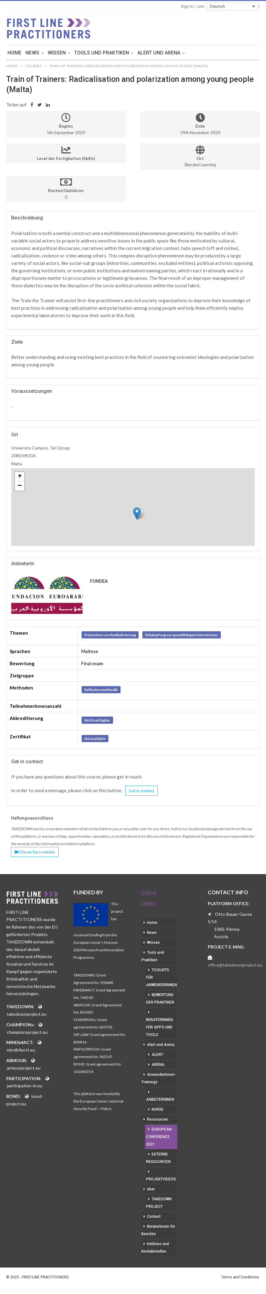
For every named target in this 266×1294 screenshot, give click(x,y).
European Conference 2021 (159, 1136)
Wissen (82, 53)
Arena (158, 1064)
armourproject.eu (23, 1067)
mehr (221, 53)
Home (40, 53)
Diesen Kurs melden (34, 851)
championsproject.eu (27, 1032)
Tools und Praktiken (126, 53)
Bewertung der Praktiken (160, 999)
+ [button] (20, 476)
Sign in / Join (192, 6)
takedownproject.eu (26, 1014)
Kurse (158, 1109)
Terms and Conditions (240, 1277)
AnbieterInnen (160, 1099)
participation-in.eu (24, 1085)
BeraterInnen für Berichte (158, 1230)
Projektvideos (161, 1179)
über (151, 1189)
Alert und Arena (184, 53)
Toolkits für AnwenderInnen (161, 977)
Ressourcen (157, 1119)
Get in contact (141, 790)
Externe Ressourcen (158, 1158)
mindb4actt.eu (21, 1049)
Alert (157, 1054)
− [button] (19, 486)
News (57, 53)
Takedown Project (159, 1203)
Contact (154, 1216)
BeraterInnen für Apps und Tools (159, 1027)
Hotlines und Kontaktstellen (155, 1248)
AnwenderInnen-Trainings (158, 1078)
